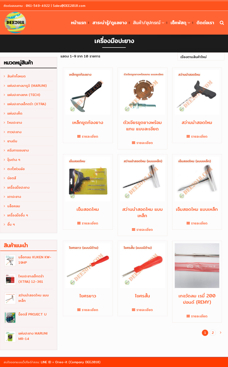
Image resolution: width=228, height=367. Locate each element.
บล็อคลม (13, 206)
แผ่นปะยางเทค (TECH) (23, 94)
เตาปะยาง (14, 196)
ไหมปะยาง (14, 122)
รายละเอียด (90, 136)
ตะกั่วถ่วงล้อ (16, 169)
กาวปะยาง (14, 132)
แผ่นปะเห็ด (14, 113)
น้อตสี (11, 178)
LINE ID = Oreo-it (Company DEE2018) (70, 362)
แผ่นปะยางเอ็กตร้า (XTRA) (26, 104)
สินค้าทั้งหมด (16, 76)
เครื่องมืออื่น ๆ (17, 215)
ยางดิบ (12, 141)
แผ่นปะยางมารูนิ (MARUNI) (27, 85)
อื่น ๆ (11, 224)
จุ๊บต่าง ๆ (13, 159)
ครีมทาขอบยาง (18, 150)
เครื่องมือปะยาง (18, 187)
